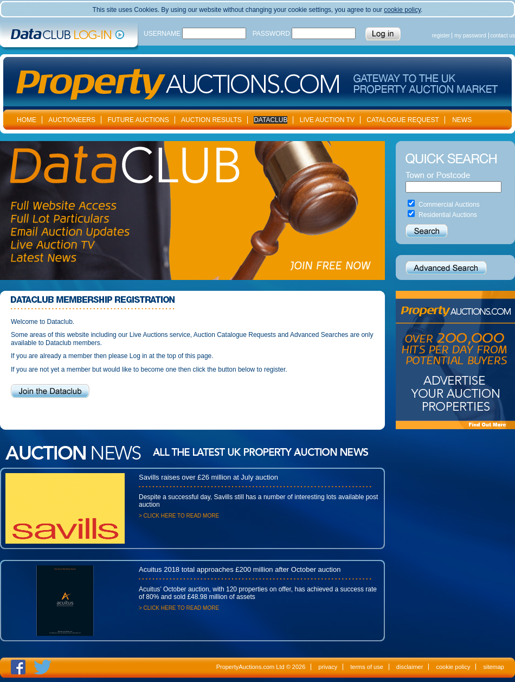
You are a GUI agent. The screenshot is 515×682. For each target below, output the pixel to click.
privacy (327, 667)
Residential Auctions (448, 215)
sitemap (493, 667)
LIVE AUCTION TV (327, 120)
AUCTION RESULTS (211, 120)
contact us (502, 36)
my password (470, 36)
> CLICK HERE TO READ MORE (179, 516)
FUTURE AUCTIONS (138, 120)
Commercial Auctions (449, 204)
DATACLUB (270, 120)
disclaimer (409, 667)
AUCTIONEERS (71, 120)
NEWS (462, 120)
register (441, 36)
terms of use (366, 667)
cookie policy (402, 10)
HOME (26, 120)
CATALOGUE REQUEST (402, 120)
